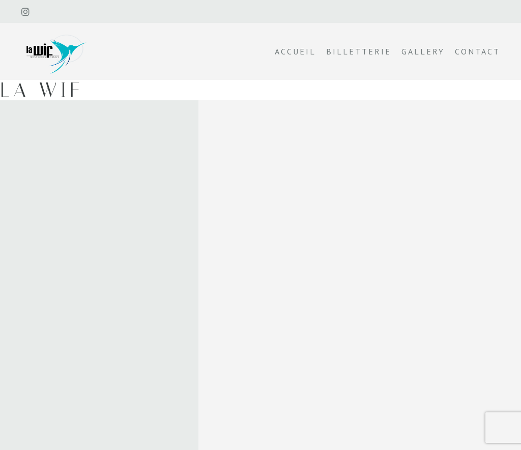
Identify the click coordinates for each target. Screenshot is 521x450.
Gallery (423, 51)
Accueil (295, 51)
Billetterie (358, 51)
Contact (477, 51)
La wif (41, 90)
